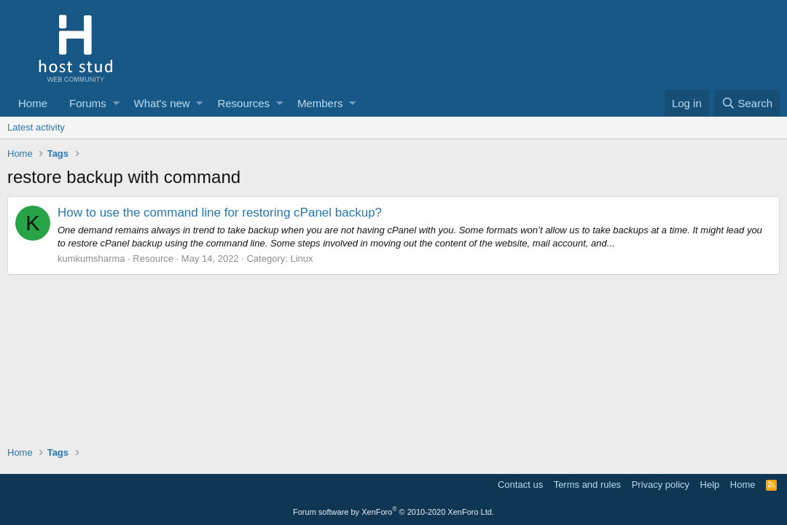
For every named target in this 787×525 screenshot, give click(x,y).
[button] (116, 103)
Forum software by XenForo (393, 512)
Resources (243, 103)
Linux (301, 258)
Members (320, 103)
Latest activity (36, 127)
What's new (162, 103)
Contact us (520, 484)
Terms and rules (587, 484)
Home (32, 103)
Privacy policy (660, 484)
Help (710, 484)
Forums (87, 103)
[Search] (747, 103)
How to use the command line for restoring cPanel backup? (220, 212)
